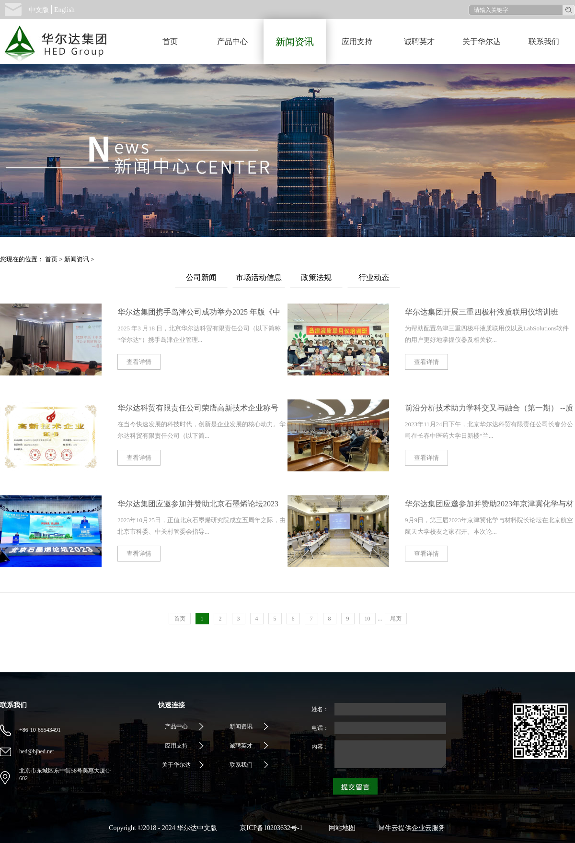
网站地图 (340, 827)
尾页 (396, 618)
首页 (170, 41)
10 (367, 618)
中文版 (39, 9)
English (64, 9)
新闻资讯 (76, 259)
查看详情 (138, 361)
